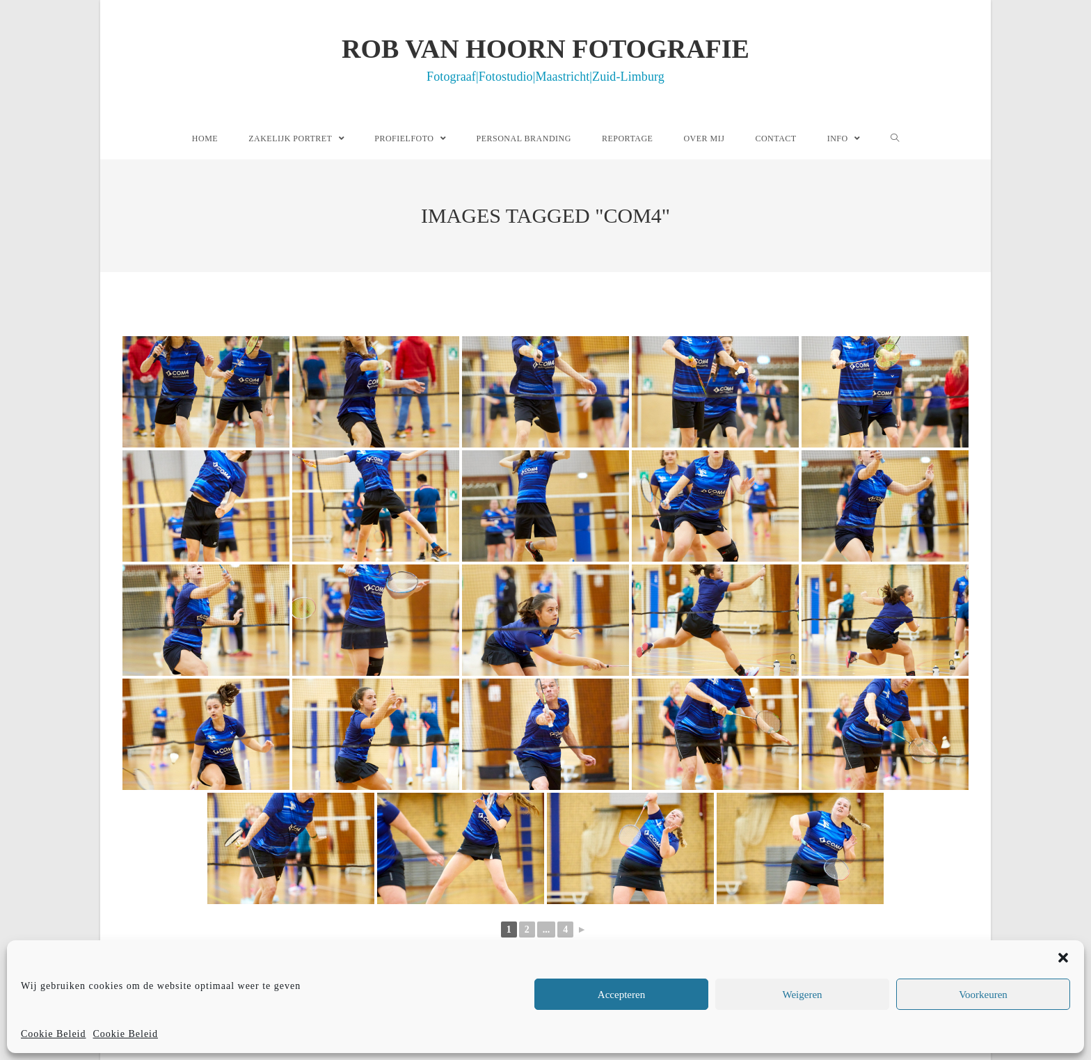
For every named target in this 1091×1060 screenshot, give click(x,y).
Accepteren (621, 994)
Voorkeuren (983, 994)
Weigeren (802, 994)
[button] (1063, 958)
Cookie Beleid (53, 1034)
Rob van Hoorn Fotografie (545, 58)
